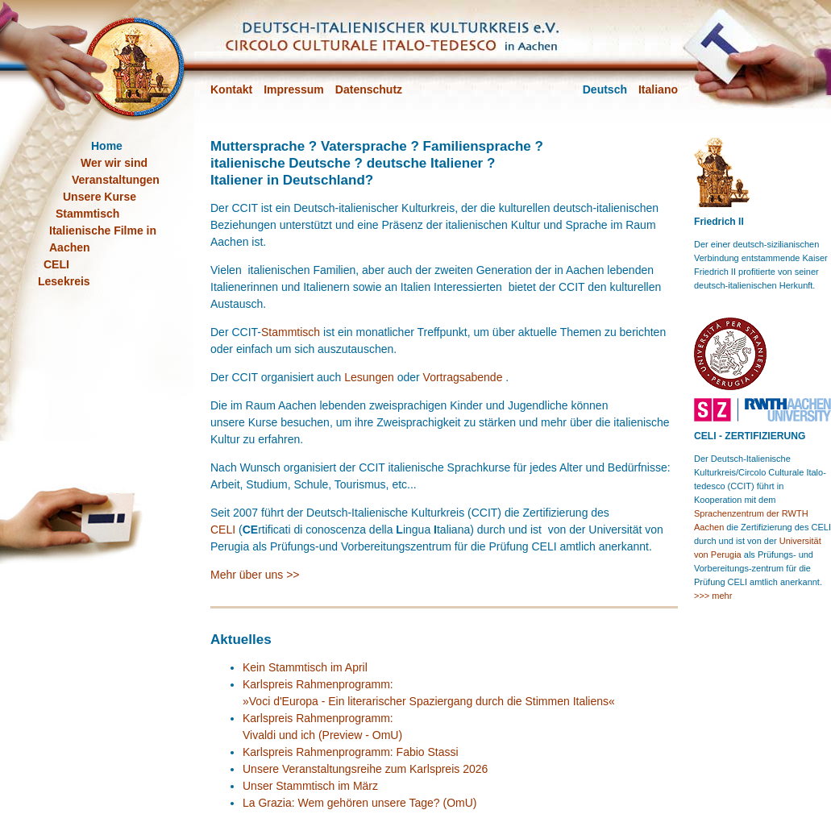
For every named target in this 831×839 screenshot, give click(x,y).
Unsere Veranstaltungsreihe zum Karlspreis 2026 (365, 768)
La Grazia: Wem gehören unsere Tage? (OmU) (360, 802)
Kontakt (231, 89)
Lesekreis (64, 281)
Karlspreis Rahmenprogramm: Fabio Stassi (351, 752)
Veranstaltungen (116, 179)
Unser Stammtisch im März (310, 785)
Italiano (658, 89)
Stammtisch (290, 332)
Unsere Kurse (99, 196)
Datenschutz (368, 89)
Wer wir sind (114, 162)
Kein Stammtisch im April (305, 667)
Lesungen (369, 377)
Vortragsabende (463, 377)
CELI (222, 529)
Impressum (294, 89)
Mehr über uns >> (255, 574)
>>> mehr (713, 595)
